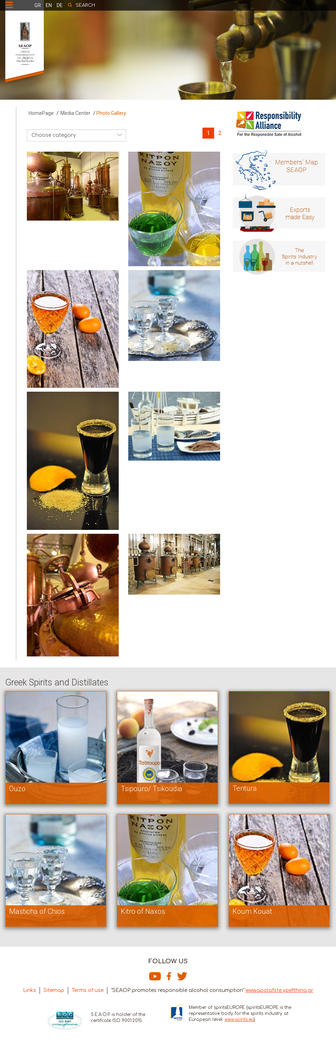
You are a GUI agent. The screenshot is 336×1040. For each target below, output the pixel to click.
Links (29, 990)
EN (49, 5)
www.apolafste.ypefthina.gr (279, 990)
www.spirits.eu (239, 1019)
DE (60, 5)
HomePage (41, 113)
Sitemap (53, 990)
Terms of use (88, 990)
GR (37, 5)
